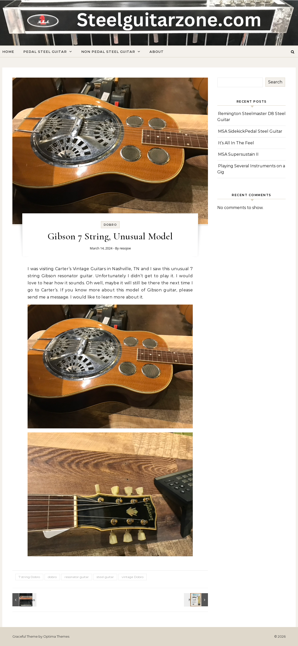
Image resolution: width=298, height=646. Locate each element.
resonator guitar (77, 577)
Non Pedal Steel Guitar (108, 52)
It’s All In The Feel (236, 143)
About (157, 52)
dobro (52, 577)
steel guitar (105, 577)
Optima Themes (56, 636)
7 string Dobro (29, 577)
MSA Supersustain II (238, 154)
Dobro (110, 224)
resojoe (125, 248)
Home (8, 52)
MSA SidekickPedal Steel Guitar (250, 131)
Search (275, 82)
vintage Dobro (132, 577)
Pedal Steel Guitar (45, 52)
